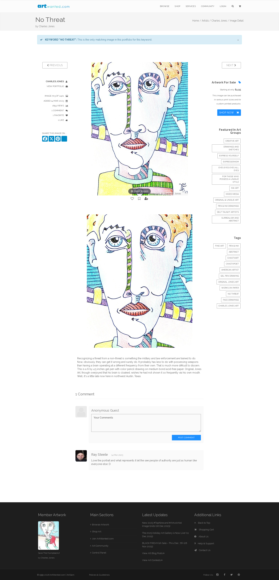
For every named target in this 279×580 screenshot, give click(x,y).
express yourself (229, 156)
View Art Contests (152, 560)
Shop (177, 6)
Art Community (100, 545)
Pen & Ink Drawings (228, 206)
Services (191, 6)
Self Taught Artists (228, 212)
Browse (164, 6)
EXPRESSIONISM (231, 162)
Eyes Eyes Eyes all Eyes (229, 169)
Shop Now (229, 112)
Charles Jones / (220, 20)
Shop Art (96, 531)
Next (231, 65)
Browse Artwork (100, 524)
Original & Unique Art (227, 200)
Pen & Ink (234, 246)
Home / (196, 20)
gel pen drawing (230, 276)
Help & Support (204, 543)
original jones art (228, 282)
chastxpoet (232, 264)
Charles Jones (46, 26)
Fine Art (219, 246)
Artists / (206, 20)
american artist (230, 270)
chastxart (233, 258)
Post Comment (186, 437)
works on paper (230, 288)
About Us (201, 536)
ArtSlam (70, 575)
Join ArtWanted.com (103, 538)
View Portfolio (55, 86)
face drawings (231, 300)
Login (223, 6)
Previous (55, 65)
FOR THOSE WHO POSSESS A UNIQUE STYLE (229, 179)
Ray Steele (99, 454)
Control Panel (99, 552)
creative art (232, 141)
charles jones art (229, 306)
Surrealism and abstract (230, 219)
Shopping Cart (204, 529)
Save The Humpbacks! (49, 553)
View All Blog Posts (153, 553)
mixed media (232, 194)
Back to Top (202, 522)
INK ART (235, 188)
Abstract (234, 252)
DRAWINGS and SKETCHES (231, 148)
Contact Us (202, 550)
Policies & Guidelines (99, 575)
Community (207, 6)
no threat (233, 294)
